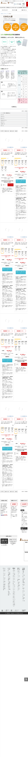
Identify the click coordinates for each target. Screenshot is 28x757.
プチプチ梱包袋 (19, 585)
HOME (2, 13)
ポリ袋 (24, 600)
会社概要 (2, 610)
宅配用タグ (24, 598)
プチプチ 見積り (9, 589)
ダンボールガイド (4, 578)
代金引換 (4, 504)
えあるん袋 (19, 583)
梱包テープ (24, 589)
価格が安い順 (7, 131)
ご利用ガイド (8, 7)
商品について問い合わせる (20, 181)
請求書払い (3, 510)
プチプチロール (19, 589)
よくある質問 (19, 7)
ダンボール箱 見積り (9, 582)
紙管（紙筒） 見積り (9, 593)
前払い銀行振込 (3, 506)
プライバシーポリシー (17, 610)
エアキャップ (6, 13)
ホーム (4, 568)
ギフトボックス (24, 591)
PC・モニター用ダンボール (14, 601)
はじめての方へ (4, 570)
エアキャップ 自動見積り (9, 578)
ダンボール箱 (14, 574)
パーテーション (19, 576)
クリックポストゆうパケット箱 (14, 581)
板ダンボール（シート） (19, 572)
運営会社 (11, 610)
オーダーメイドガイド (4, 575)
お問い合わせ (25, 7)
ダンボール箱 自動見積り (9, 574)
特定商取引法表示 (24, 610)
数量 (1, 185)
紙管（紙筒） (23, 572)
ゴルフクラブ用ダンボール (14, 593)
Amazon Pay (3, 511)
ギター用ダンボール (14, 597)
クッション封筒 (24, 575)
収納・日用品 (24, 582)
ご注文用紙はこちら (13, 544)
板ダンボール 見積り (9, 585)
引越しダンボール (14, 570)
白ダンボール (14, 576)
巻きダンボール (24, 585)
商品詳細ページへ (6, 150)
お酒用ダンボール (14, 605)
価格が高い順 (12, 131)
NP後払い (4, 509)
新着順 (16, 131)
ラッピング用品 (24, 595)
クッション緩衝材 (24, 579)
